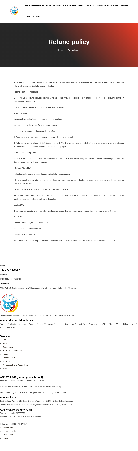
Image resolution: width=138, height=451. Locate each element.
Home (5, 340)
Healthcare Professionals (13, 351)
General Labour (9, 358)
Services (6, 361)
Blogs (5, 368)
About (5, 343)
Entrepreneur (8, 347)
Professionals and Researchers (16, 365)
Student (6, 354)
